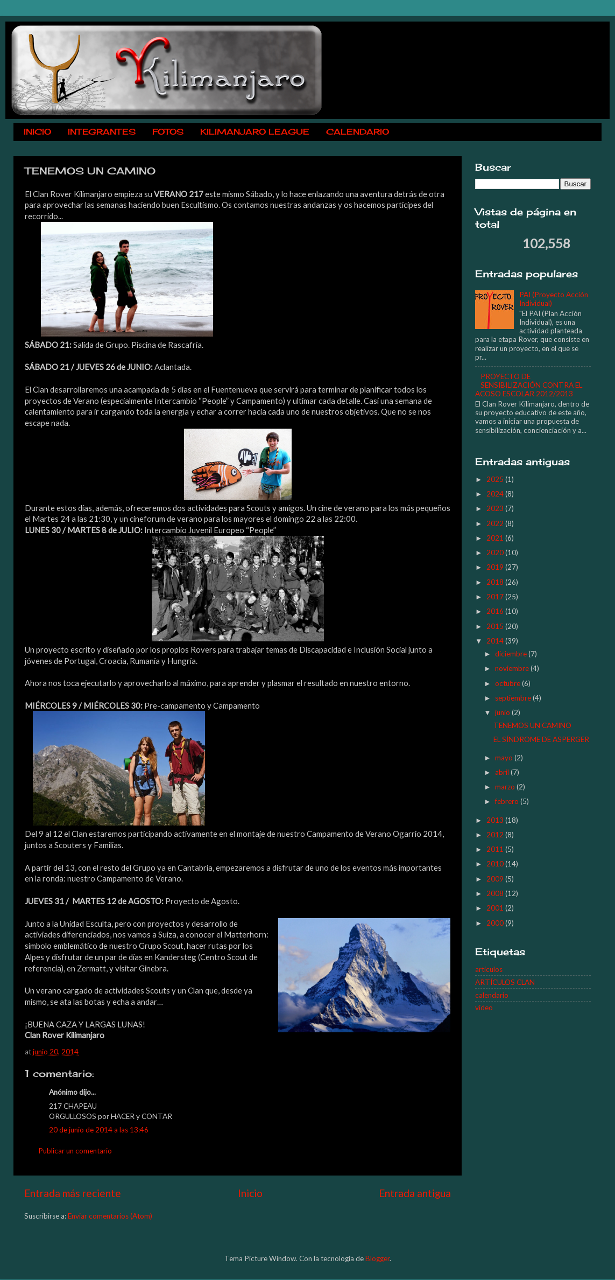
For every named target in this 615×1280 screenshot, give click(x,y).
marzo (506, 786)
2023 (495, 508)
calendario (491, 995)
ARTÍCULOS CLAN (505, 982)
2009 (495, 879)
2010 (495, 863)
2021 (495, 538)
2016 (495, 611)
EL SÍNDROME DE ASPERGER (541, 739)
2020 (495, 552)
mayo (504, 757)
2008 (495, 893)
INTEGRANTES (102, 132)
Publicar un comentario (75, 1150)
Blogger (377, 1258)
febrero (507, 801)
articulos (489, 969)
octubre (508, 683)
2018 (495, 582)
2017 (495, 596)
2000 (495, 923)
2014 (495, 640)
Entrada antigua (415, 1193)
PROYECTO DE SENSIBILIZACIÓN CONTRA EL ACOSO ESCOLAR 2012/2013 (528, 385)
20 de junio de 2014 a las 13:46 (99, 1129)
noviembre (513, 668)
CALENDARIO (357, 132)
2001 (495, 908)
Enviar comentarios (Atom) (110, 1216)
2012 (495, 834)
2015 (495, 626)
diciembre (511, 653)
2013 (495, 820)
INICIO (37, 132)
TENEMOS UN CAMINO (532, 725)
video (484, 1007)
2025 (495, 479)
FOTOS (167, 132)
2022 (495, 523)
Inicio (250, 1193)
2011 (495, 849)
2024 (495, 493)
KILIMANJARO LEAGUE (254, 132)
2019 (495, 567)
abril (503, 772)
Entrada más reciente (72, 1193)
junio (503, 712)
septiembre (514, 698)
